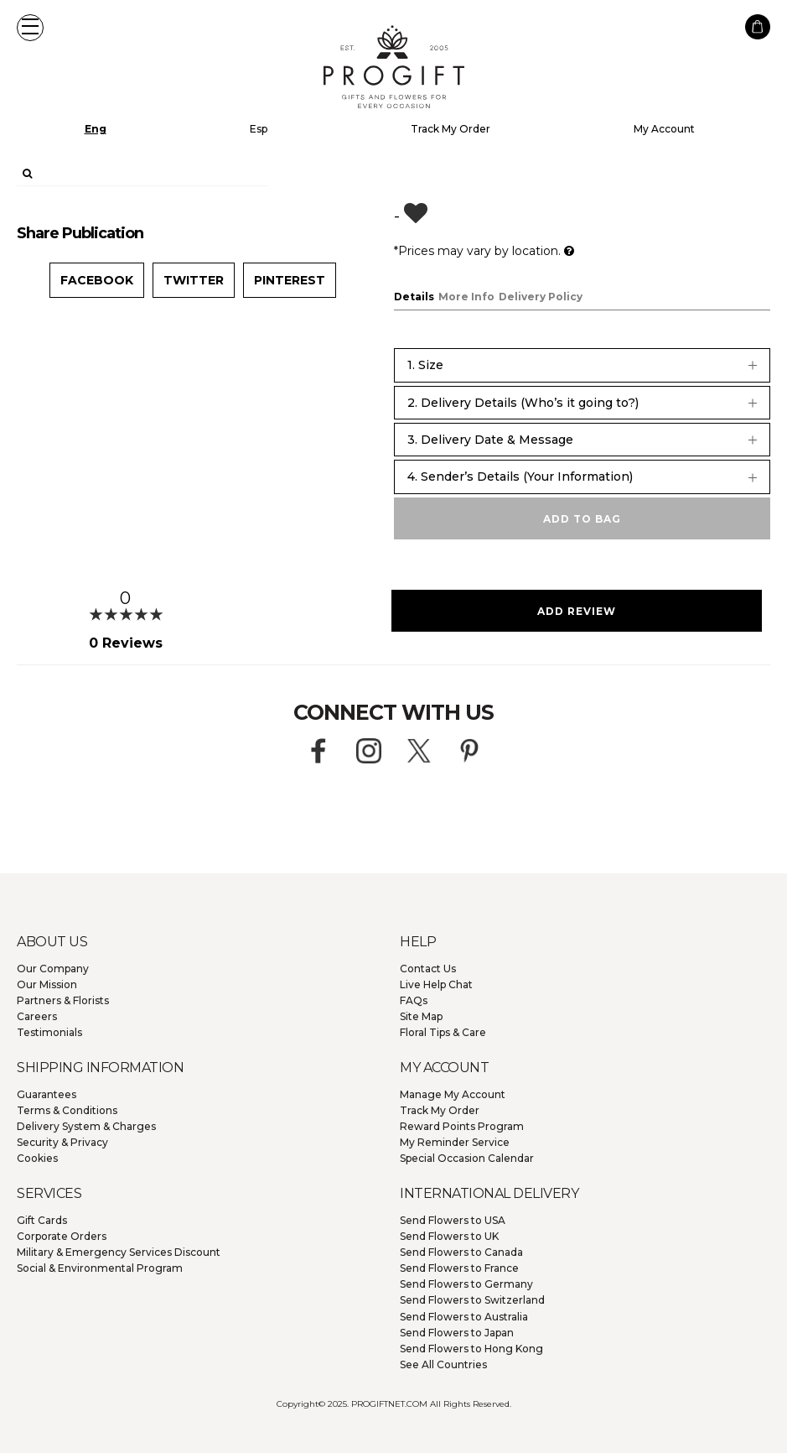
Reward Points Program (462, 1126)
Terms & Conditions (67, 1110)
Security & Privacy (62, 1142)
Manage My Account (452, 1094)
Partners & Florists (63, 1000)
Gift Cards (42, 1220)
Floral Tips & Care (443, 1032)
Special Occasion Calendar (467, 1158)
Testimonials (49, 1032)
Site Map (421, 1016)
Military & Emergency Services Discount (118, 1252)
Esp (258, 128)
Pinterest (289, 280)
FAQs (413, 1000)
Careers (37, 1016)
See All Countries (443, 1364)
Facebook (96, 280)
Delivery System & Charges (86, 1126)
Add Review (576, 611)
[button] (30, 27)
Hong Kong (471, 1348)
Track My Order (450, 128)
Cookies (37, 1158)
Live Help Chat (436, 984)
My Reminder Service (455, 1142)
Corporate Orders (61, 1236)
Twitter (193, 280)
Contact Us (428, 968)
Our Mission (47, 984)
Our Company (53, 968)
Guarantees (46, 1094)
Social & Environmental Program (100, 1268)
